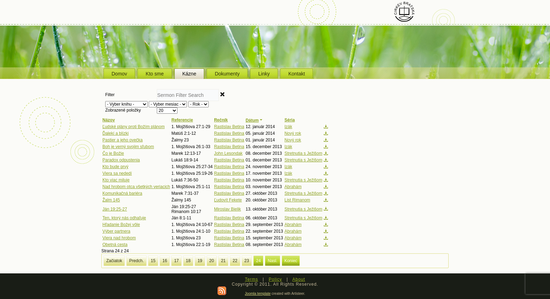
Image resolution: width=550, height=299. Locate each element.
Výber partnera (116, 231)
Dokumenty (227, 74)
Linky (264, 74)
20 (211, 260)
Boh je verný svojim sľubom (128, 146)
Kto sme (154, 74)
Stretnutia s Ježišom (303, 153)
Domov (119, 74)
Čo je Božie (113, 153)
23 (246, 260)
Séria (289, 120)
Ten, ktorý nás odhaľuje (124, 217)
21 (223, 260)
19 (199, 260)
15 (153, 260)
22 (235, 260)
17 (176, 260)
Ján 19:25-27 (114, 209)
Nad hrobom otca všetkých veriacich (136, 186)
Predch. (136, 260)
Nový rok (292, 133)
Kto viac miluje (115, 180)
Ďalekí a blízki (115, 133)
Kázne (189, 74)
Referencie (182, 120)
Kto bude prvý (115, 166)
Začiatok (114, 260)
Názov (108, 120)
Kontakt (296, 74)
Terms (251, 279)
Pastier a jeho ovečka (122, 140)
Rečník (221, 120)
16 (164, 260)
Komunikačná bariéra (122, 193)
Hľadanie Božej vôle (121, 224)
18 (188, 260)
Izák (288, 126)
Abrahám (293, 186)
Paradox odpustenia (121, 160)
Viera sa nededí (117, 173)
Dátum (254, 120)
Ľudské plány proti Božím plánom (133, 126)
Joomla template (257, 293)
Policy (275, 279)
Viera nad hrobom (119, 237)
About (298, 279)
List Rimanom (297, 200)
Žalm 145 (111, 200)
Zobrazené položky (123, 110)
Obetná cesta (114, 244)
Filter (110, 94)
